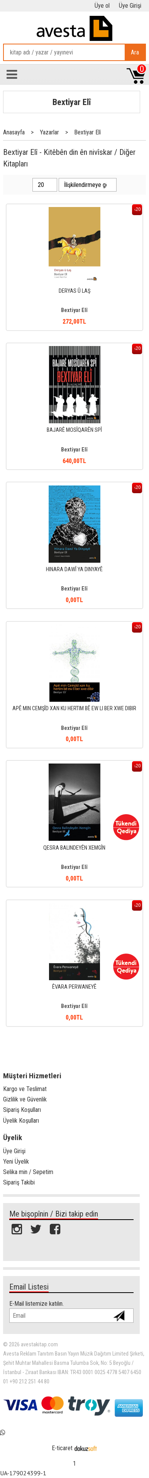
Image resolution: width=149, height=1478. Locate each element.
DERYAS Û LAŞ (74, 291)
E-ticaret (62, 1448)
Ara (135, 52)
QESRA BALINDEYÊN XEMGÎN (74, 848)
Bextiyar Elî (71, 102)
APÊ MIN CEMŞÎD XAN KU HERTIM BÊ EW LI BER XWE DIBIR (74, 708)
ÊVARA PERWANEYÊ (74, 987)
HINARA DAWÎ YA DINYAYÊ (74, 569)
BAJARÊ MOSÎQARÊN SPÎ (74, 430)
